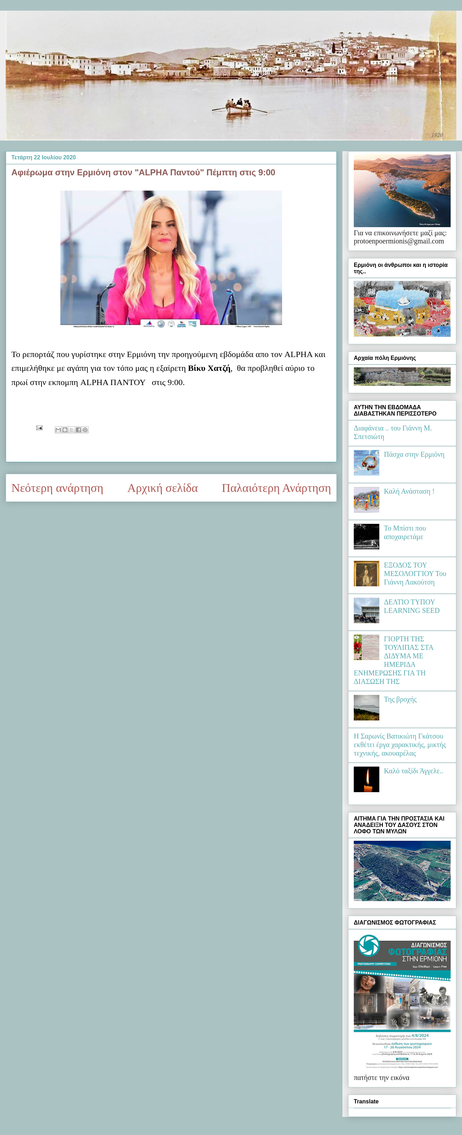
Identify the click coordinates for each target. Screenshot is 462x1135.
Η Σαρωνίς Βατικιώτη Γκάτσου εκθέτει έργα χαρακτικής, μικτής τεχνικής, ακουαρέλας (400, 744)
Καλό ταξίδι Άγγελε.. (413, 771)
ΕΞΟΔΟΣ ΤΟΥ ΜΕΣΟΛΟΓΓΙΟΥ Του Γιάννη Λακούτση (415, 573)
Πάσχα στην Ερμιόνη (414, 454)
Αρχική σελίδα (162, 487)
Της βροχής (400, 699)
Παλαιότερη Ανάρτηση (276, 487)
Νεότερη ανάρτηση (57, 487)
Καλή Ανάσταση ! (409, 491)
